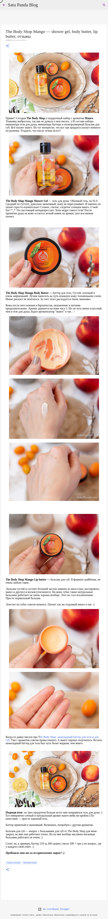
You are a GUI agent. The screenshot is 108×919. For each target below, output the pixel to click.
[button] (7, 46)
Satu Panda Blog (23, 4)
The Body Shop (29, 863)
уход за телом (13, 863)
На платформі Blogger (54, 909)
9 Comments (22, 40)
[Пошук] (104, 5)
